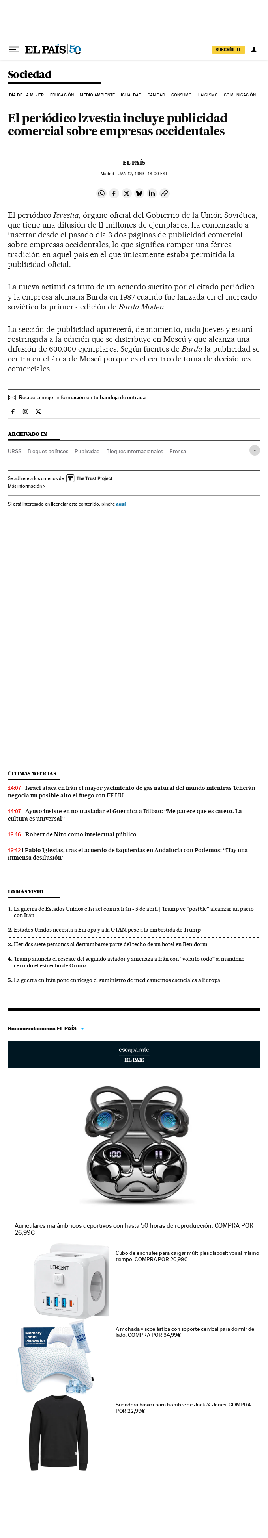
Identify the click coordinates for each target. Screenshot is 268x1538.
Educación (62, 95)
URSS (14, 451)
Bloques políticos (48, 451)
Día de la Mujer (26, 95)
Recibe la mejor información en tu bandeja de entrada (82, 397)
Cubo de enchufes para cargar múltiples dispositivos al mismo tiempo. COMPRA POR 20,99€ (187, 1256)
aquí (121, 504)
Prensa (177, 451)
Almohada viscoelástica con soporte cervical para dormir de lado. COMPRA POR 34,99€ (185, 1332)
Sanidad (156, 95)
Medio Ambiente (97, 95)
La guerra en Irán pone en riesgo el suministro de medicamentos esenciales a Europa (117, 980)
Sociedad (29, 75)
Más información (26, 486)
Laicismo (208, 95)
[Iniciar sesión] (253, 49)
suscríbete (229, 49)
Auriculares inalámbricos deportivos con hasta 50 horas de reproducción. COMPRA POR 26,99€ (134, 1229)
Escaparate (134, 1054)
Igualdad (131, 95)
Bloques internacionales (134, 451)
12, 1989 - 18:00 (142, 173)
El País (134, 162)
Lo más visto (25, 892)
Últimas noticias (32, 773)
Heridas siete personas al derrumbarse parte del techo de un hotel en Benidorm (111, 944)
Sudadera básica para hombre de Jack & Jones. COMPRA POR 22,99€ (183, 1407)
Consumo (181, 95)
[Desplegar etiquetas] (254, 450)
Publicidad (87, 451)
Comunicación (240, 95)
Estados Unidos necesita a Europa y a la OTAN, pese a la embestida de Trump (107, 930)
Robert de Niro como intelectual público (81, 834)
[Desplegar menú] (14, 49)
